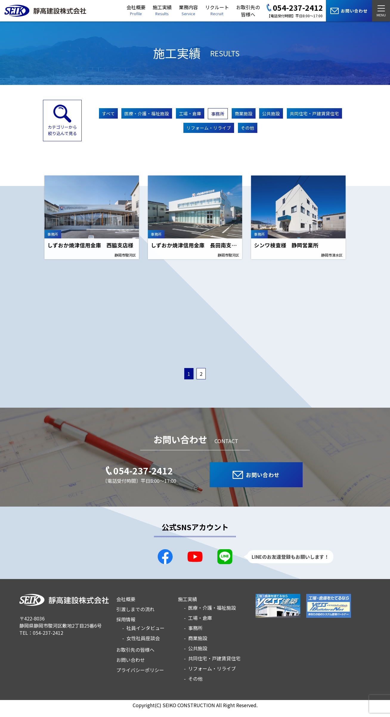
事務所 (250, 114)
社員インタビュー (145, 634)
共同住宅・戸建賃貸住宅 (177, 133)
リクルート (217, 10)
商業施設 (278, 114)
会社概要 (136, 10)
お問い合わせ (130, 666)
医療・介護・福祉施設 (171, 114)
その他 (282, 133)
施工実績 (162, 10)
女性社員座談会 (143, 644)
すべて (128, 114)
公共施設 (309, 114)
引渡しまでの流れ (135, 616)
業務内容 (188, 10)
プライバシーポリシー (140, 676)
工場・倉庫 (218, 114)
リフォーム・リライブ (239, 133)
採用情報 (125, 626)
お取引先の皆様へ (248, 11)
